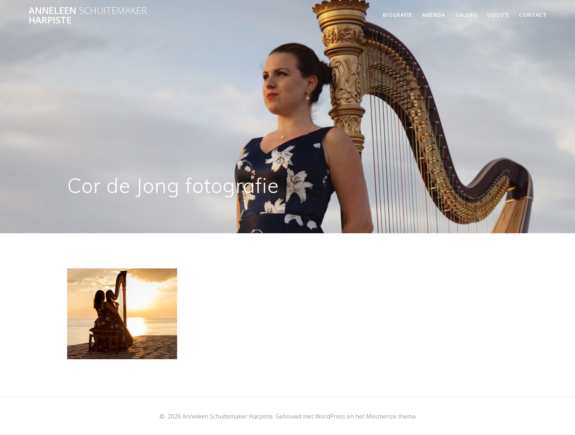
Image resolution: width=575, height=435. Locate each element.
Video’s (498, 14)
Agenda (433, 14)
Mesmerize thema (390, 416)
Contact (533, 14)
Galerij (466, 14)
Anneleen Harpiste (88, 15)
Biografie (397, 14)
